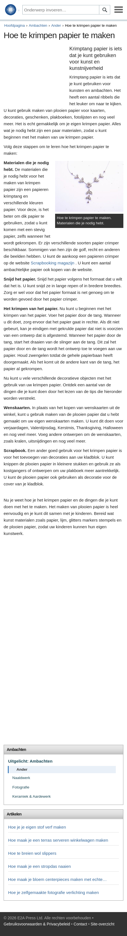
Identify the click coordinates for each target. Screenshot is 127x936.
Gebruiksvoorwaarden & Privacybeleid (37, 924)
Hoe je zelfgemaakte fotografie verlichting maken (53, 892)
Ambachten (38, 25)
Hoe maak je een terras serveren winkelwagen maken (58, 840)
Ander (56, 25)
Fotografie (20, 787)
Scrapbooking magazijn (52, 263)
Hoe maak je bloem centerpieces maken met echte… (57, 879)
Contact (80, 924)
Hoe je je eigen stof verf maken (37, 827)
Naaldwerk (21, 778)
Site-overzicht (102, 924)
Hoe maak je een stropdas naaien (39, 866)
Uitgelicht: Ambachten (30, 761)
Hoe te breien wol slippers (32, 853)
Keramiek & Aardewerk (31, 796)
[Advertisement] (35, 74)
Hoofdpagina (14, 25)
